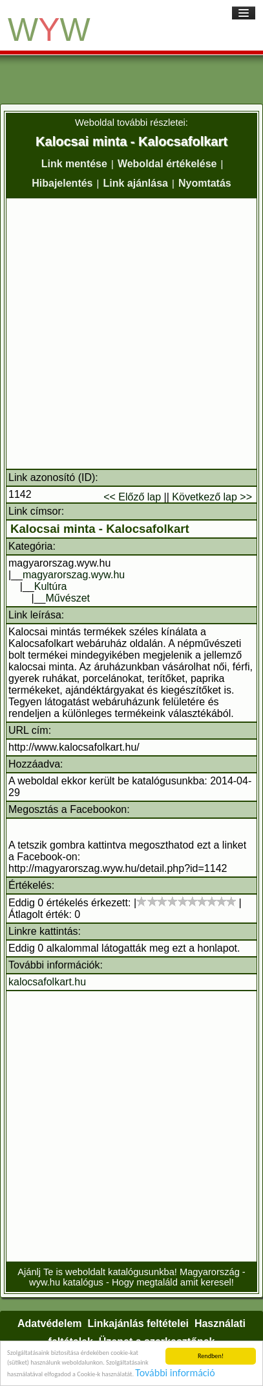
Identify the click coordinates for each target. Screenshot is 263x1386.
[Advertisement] (131, 333)
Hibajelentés (62, 183)
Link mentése (74, 163)
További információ (175, 1373)
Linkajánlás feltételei (138, 1323)
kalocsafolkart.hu (47, 981)
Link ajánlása (135, 183)
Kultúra (50, 586)
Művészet (68, 598)
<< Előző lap (132, 496)
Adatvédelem (49, 1323)
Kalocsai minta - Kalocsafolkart (99, 528)
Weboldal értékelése (167, 163)
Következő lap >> (212, 496)
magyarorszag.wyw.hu (74, 574)
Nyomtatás (204, 183)
